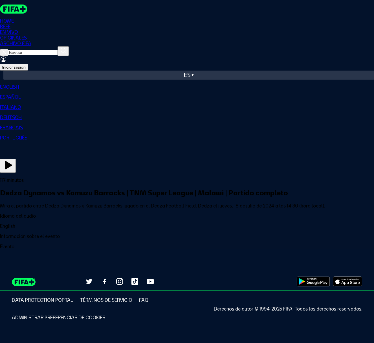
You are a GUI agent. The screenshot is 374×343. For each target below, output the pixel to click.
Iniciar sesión (14, 67)
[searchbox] (33, 52)
